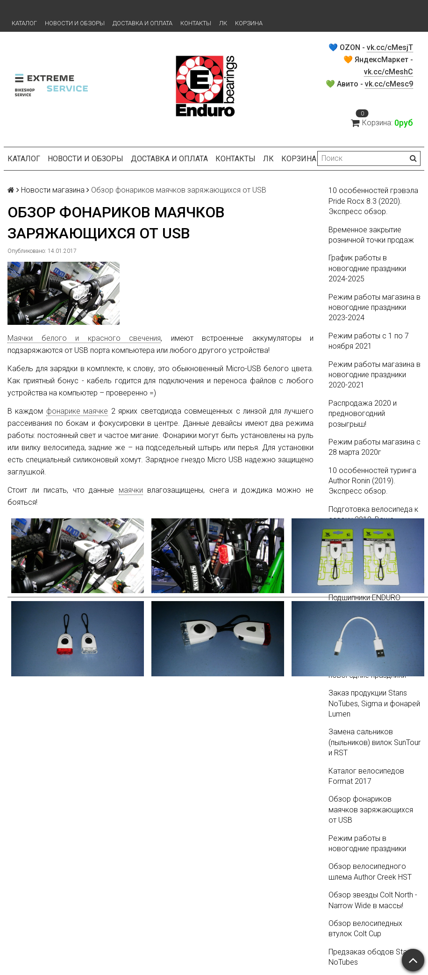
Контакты (195, 23)
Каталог (24, 23)
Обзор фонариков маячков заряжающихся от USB (370, 809)
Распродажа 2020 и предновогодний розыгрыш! (362, 414)
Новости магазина (53, 190)
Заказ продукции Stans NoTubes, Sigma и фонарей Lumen (374, 703)
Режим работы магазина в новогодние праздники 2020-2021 (374, 375)
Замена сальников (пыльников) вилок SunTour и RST (374, 742)
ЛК (223, 23)
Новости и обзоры (75, 23)
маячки (131, 490)
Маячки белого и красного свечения (84, 338)
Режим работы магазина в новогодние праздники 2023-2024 (374, 308)
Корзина (249, 23)
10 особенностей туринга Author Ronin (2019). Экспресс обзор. (372, 481)
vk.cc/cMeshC (388, 71)
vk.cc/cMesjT (390, 47)
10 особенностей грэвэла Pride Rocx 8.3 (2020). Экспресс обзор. (373, 201)
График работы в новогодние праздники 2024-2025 (367, 268)
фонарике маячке (77, 411)
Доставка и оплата (142, 23)
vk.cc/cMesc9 (389, 83)
